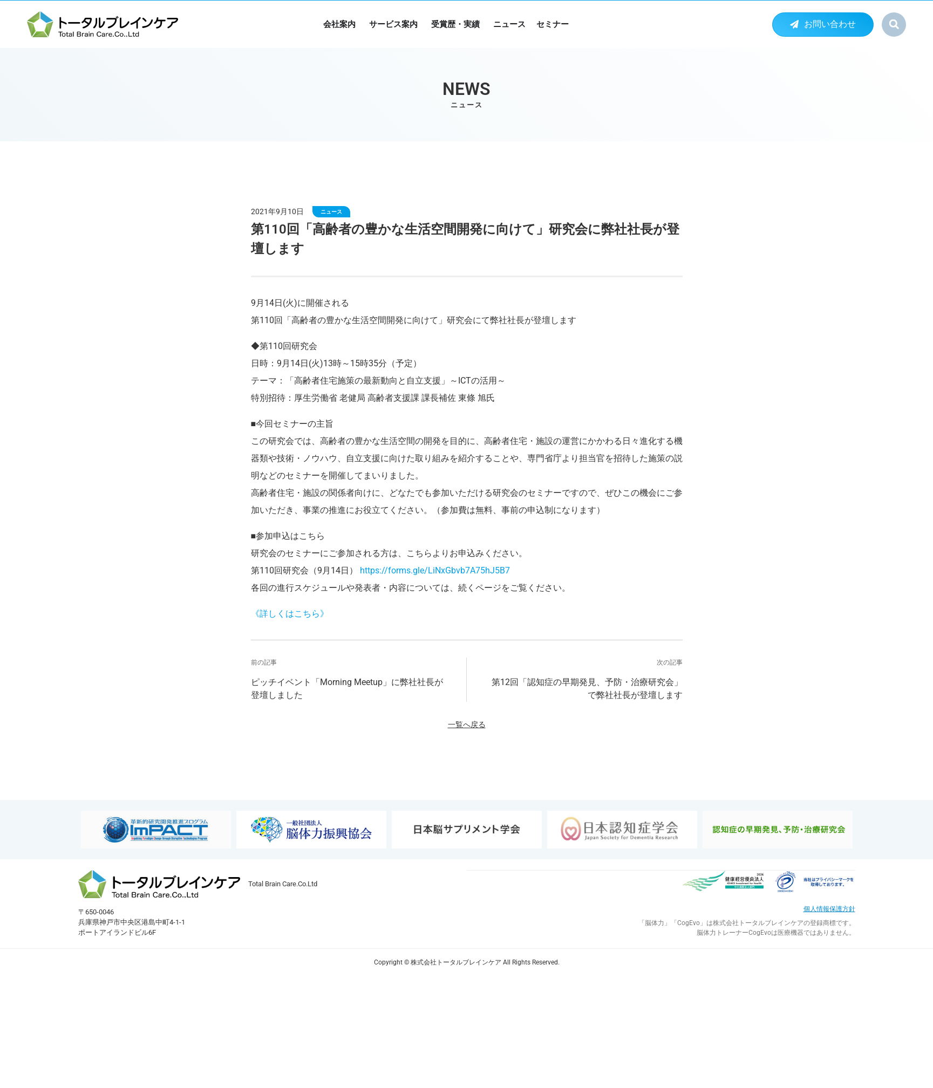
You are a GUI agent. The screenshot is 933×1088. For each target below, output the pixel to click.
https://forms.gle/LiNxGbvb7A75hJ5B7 (435, 570)
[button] (894, 24)
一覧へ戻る (467, 724)
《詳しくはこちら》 (290, 613)
